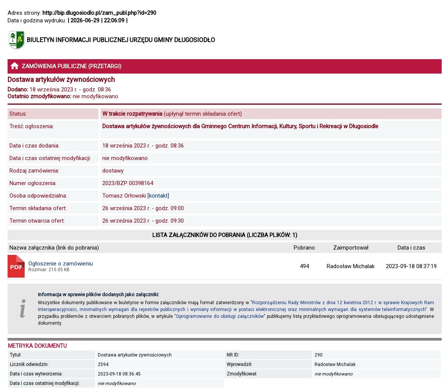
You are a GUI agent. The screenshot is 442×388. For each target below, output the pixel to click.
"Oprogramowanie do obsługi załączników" (219, 316)
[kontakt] (158, 195)
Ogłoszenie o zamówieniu (60, 263)
